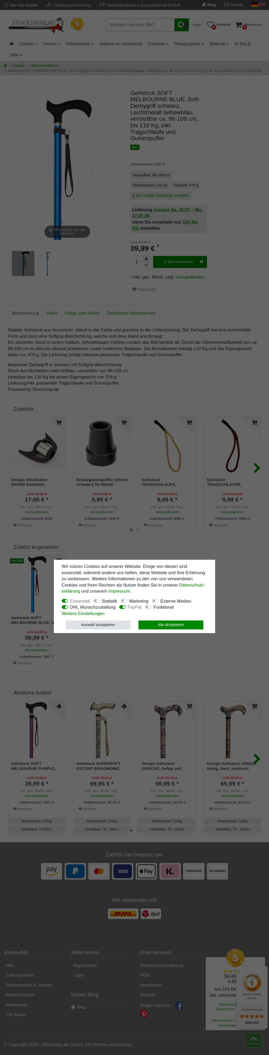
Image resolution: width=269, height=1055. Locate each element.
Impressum (119, 591)
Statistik (109, 601)
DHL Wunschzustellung (93, 607)
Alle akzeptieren (171, 625)
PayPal (134, 607)
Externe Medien (176, 601)
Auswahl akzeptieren (98, 625)
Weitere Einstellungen (83, 613)
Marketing (139, 601)
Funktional (163, 607)
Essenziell (80, 601)
